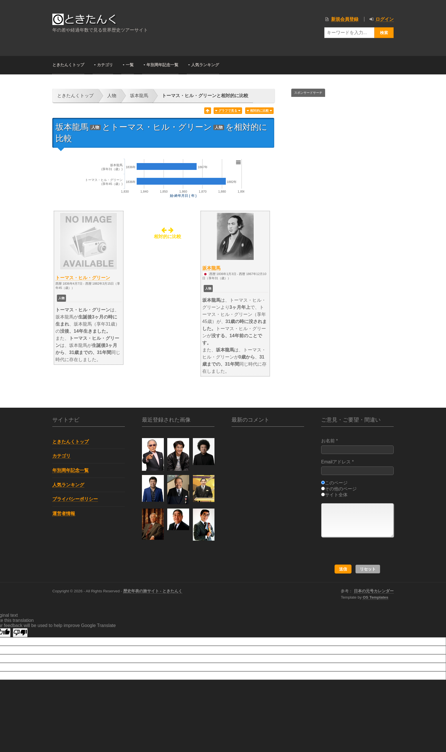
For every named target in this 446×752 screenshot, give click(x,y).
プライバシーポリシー (75, 499)
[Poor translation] (20, 632)
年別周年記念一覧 (162, 65)
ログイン (384, 19)
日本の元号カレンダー (374, 591)
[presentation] (358, 551)
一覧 (130, 65)
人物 (111, 95)
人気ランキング (205, 65)
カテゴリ (105, 65)
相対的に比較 (259, 111)
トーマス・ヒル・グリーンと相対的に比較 (205, 95)
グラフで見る (228, 111)
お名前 (357, 446)
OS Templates (375, 597)
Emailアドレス (357, 467)
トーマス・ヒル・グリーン (82, 277)
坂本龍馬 (139, 95)
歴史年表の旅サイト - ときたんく (152, 591)
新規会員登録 (344, 19)
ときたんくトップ (68, 65)
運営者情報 (63, 513)
